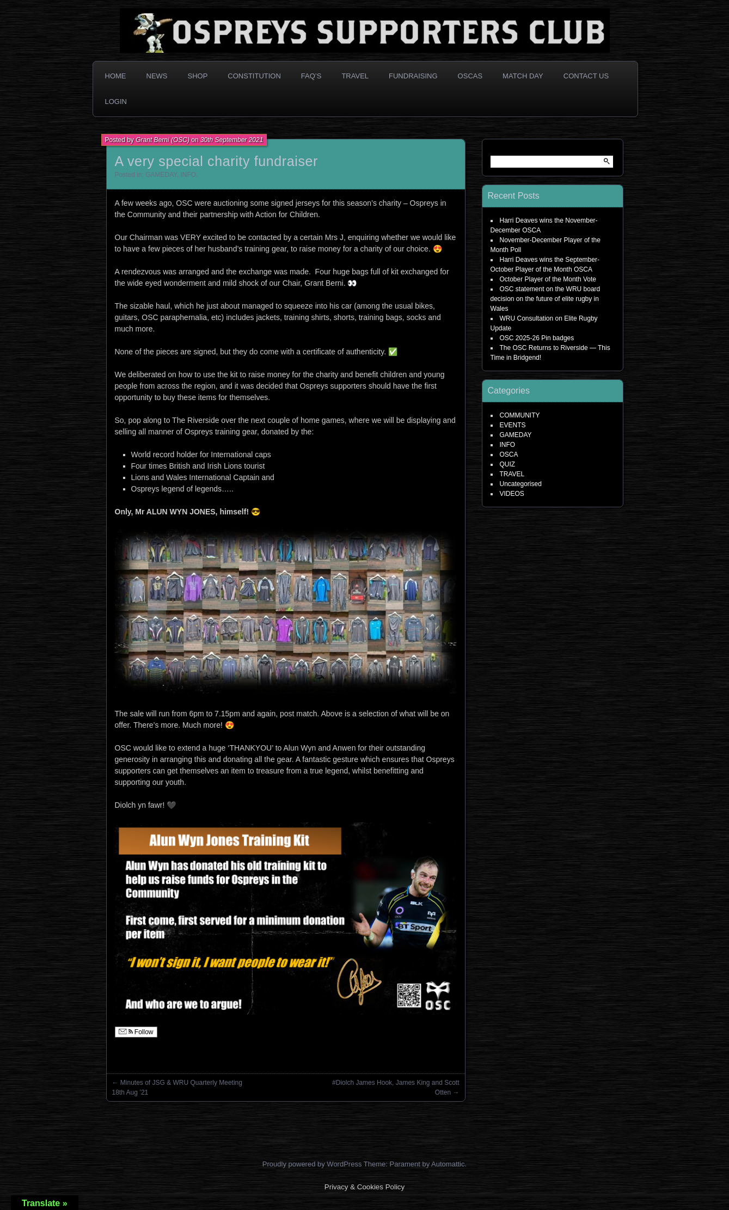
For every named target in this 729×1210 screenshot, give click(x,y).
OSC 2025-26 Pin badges (537, 338)
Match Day (523, 76)
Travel (355, 76)
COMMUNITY (520, 415)
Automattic (447, 1164)
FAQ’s (311, 76)
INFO (188, 175)
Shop (198, 76)
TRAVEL (512, 474)
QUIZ (508, 464)
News (157, 76)
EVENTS (513, 425)
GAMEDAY (161, 175)
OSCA (509, 454)
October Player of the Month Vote (548, 279)
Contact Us (586, 76)
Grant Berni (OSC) (162, 140)
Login (116, 101)
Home (115, 76)
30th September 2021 (231, 140)
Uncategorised (521, 484)
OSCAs (470, 76)
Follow (136, 1032)
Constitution (254, 76)
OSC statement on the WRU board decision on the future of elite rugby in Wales (546, 298)
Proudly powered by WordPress (312, 1164)
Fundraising (413, 76)
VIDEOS (512, 493)
